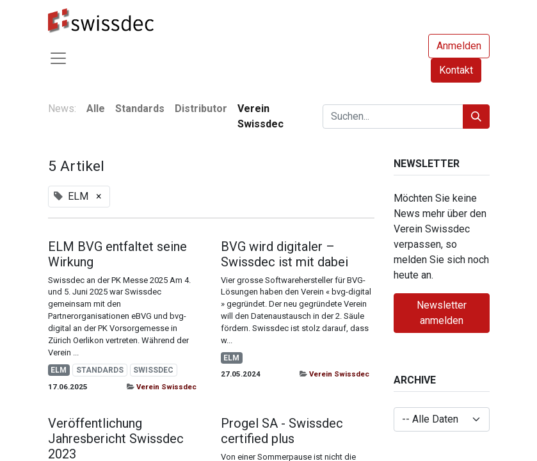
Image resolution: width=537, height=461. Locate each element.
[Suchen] (476, 116)
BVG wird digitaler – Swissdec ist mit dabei (284, 254)
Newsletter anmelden (442, 313)
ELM (59, 370)
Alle (95, 108)
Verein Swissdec (166, 386)
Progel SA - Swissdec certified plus (282, 431)
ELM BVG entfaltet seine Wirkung (117, 254)
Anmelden (459, 46)
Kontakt (456, 70)
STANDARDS (100, 370)
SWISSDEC (153, 370)
